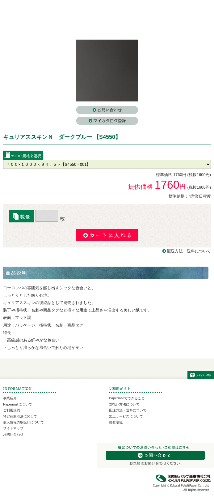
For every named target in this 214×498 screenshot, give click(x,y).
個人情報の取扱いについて (23, 422)
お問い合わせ (13, 434)
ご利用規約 (11, 410)
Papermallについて (17, 404)
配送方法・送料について (189, 251)
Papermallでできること (127, 398)
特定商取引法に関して (20, 416)
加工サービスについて (126, 416)
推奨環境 (116, 422)
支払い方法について (124, 404)
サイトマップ (13, 428)
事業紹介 (10, 398)
